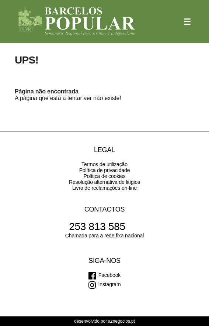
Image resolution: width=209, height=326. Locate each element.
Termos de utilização (104, 164)
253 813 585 (97, 226)
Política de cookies (104, 176)
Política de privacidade (104, 170)
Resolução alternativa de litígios (104, 182)
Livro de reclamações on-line (104, 188)
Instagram (109, 284)
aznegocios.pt (121, 321)
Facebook (109, 275)
